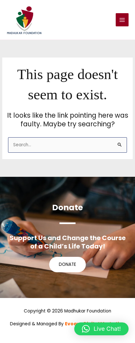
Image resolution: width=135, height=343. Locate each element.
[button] (101, 328)
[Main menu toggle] (122, 19)
